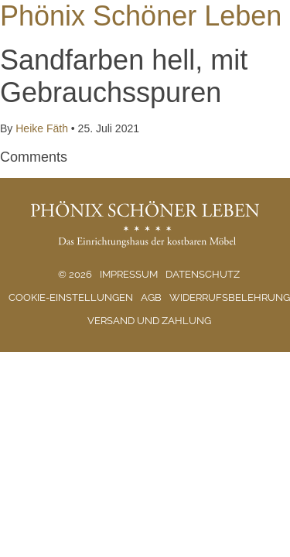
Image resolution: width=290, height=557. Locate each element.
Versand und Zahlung (149, 320)
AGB (151, 297)
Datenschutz (202, 274)
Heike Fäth (41, 128)
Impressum (129, 274)
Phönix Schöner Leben (140, 16)
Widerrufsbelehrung (229, 297)
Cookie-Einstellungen (71, 297)
